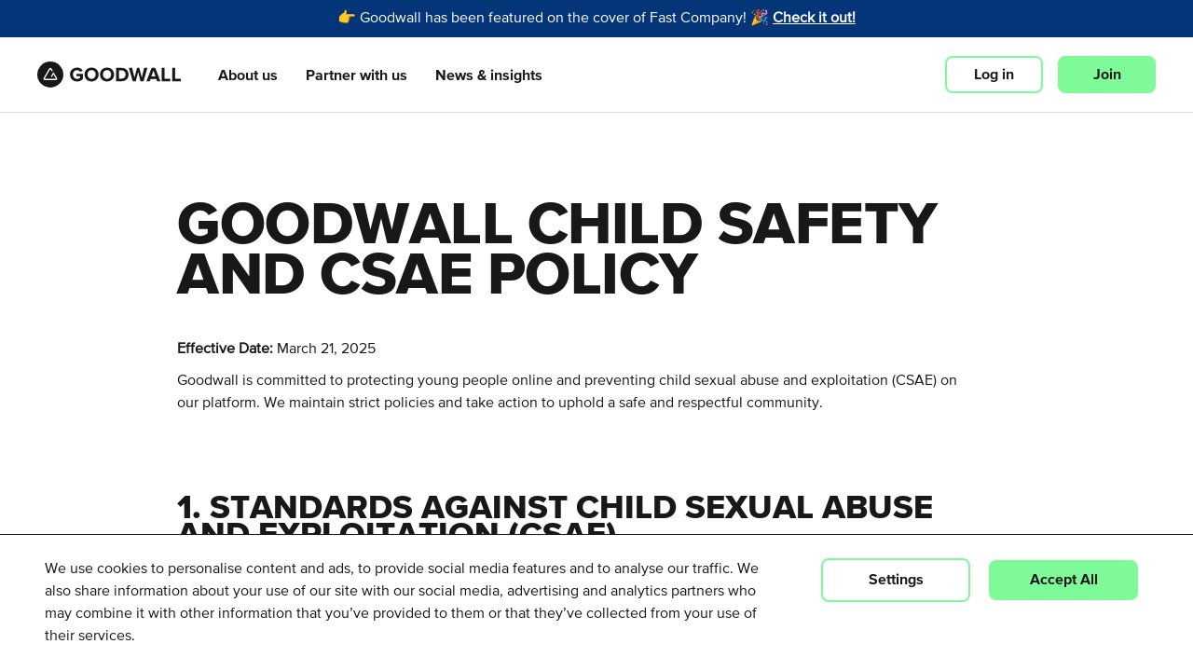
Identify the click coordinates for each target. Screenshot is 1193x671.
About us (248, 75)
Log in (994, 74)
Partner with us (356, 75)
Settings (896, 579)
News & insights (488, 75)
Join (1107, 74)
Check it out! (814, 18)
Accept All (1064, 579)
